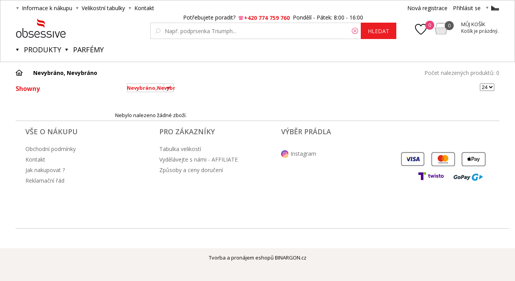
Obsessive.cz (73, 28)
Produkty (42, 49)
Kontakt (144, 8)
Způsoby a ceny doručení (191, 170)
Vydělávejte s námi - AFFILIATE (198, 159)
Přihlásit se (467, 8)
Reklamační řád (44, 180)
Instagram (303, 153)
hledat (378, 31)
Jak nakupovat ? (45, 170)
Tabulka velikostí (180, 149)
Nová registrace (427, 8)
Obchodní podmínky (50, 149)
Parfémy (88, 49)
